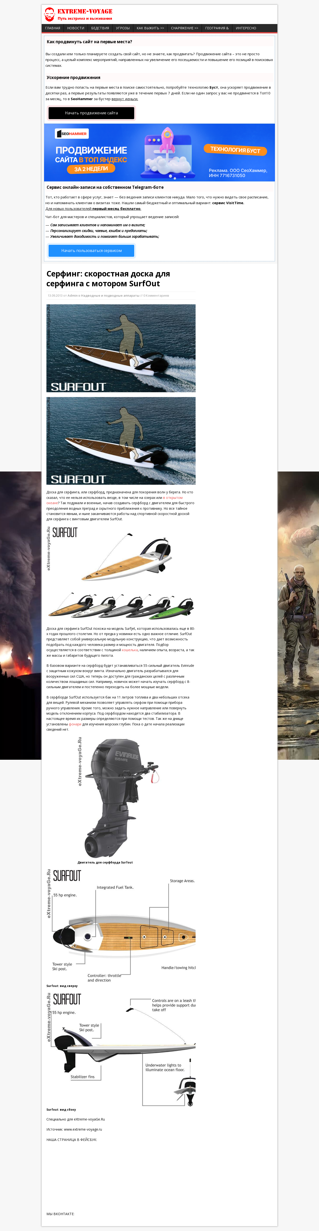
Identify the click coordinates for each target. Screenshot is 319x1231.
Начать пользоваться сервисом (91, 250)
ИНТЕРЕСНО (246, 28)
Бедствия (100, 28)
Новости (75, 28)
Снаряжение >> (184, 28)
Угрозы (123, 28)
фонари (75, 724)
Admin (73, 295)
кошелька (129, 650)
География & (217, 28)
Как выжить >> (150, 28)
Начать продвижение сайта (91, 113)
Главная (52, 28)
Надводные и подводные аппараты (110, 295)
